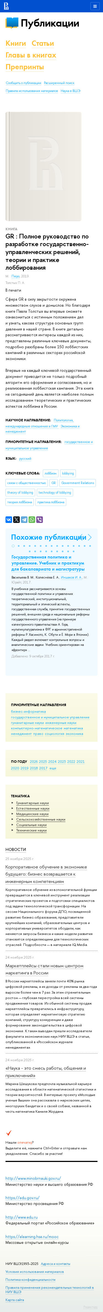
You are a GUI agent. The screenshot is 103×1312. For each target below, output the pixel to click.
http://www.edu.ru (21, 1217)
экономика (74, 733)
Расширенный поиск (59, 83)
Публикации (50, 23)
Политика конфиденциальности (30, 1279)
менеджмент (21, 733)
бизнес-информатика (28, 711)
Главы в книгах (30, 55)
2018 (34, 768)
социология (54, 733)
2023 (62, 761)
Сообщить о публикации (23, 83)
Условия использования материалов (34, 1271)
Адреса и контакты (55, 1263)
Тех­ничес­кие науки (31, 830)
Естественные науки (32, 808)
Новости (15, 849)
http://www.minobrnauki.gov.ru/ (33, 1178)
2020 (15, 768)
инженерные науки (60, 722)
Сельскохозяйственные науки (40, 819)
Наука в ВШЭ (70, 91)
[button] (13, 546)
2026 (34, 761)
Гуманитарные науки (32, 802)
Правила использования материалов (32, 91)
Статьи (43, 43)
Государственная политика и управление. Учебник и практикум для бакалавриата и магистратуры (48, 563)
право (38, 733)
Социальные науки (31, 824)
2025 (43, 761)
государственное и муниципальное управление (50, 717)
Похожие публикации (49, 537)
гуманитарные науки (27, 722)
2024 (52, 761)
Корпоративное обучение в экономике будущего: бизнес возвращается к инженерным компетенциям (46, 874)
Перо (16, 276)
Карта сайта (14, 1299)
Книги (15, 43)
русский (25, 458)
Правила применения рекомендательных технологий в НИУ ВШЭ (49, 1289)
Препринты (24, 66)
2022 (71, 761)
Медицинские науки (32, 813)
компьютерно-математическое (36, 728)
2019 (25, 768)
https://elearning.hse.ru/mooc (32, 1236)
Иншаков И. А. (71, 577)
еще (52, 768)
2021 (81, 761)
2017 (43, 768)
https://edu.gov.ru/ (22, 1197)
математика (73, 728)
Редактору (90, 1307)
